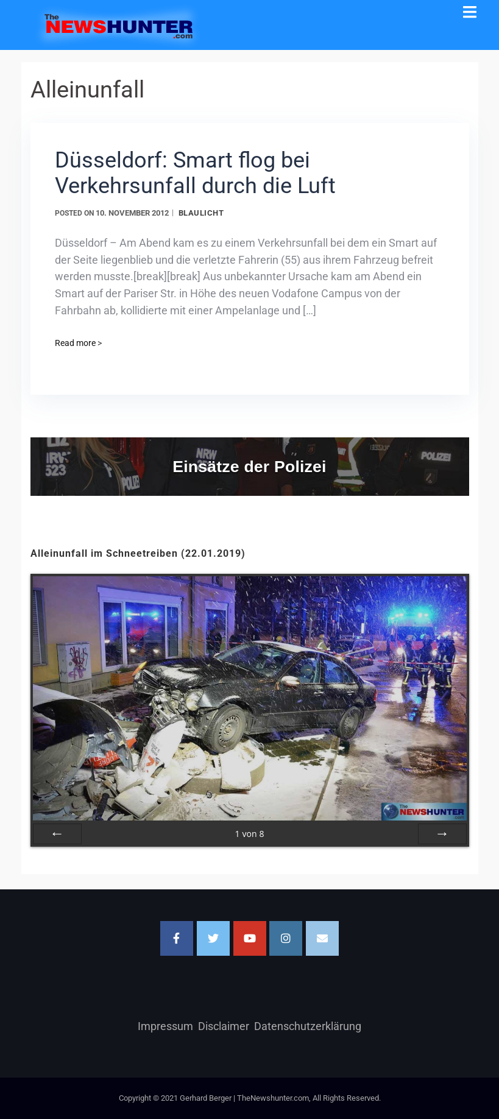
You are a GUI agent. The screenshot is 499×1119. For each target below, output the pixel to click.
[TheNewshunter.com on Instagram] (285, 938)
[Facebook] (176, 938)
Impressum (165, 1026)
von (249, 833)
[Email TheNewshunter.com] (322, 938)
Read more (78, 343)
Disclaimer (223, 1026)
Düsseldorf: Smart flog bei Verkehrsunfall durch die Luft (195, 173)
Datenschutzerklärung (307, 1026)
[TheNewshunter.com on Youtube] (249, 938)
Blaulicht (201, 212)
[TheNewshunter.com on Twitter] (213, 938)
